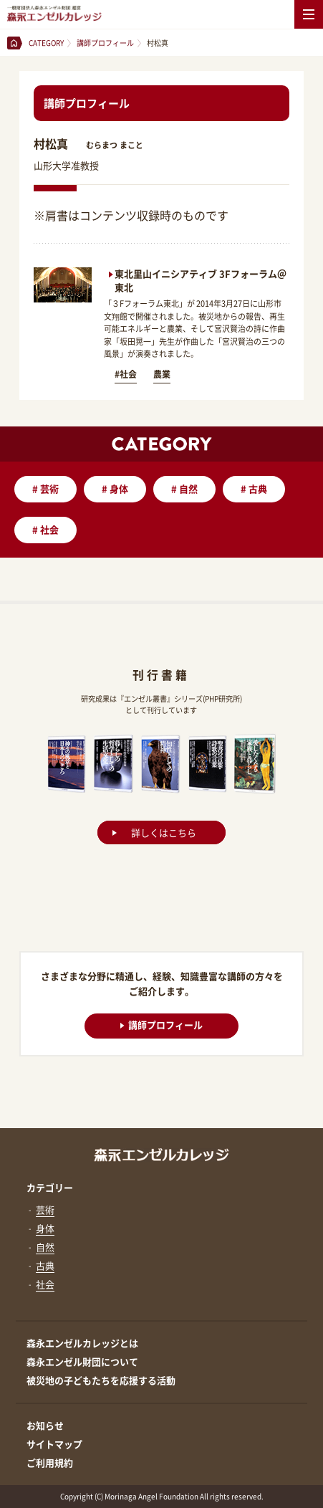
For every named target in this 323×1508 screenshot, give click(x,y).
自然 (184, 488)
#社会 (126, 374)
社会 (45, 529)
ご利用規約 (49, 1462)
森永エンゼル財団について (82, 1361)
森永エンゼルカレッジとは (82, 1343)
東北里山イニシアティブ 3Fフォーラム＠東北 (200, 280)
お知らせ (45, 1425)
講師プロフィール (161, 1024)
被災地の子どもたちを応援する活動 (100, 1380)
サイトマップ (54, 1444)
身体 (115, 488)
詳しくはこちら (163, 832)
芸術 (45, 488)
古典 (254, 488)
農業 (161, 374)
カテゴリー (49, 1187)
